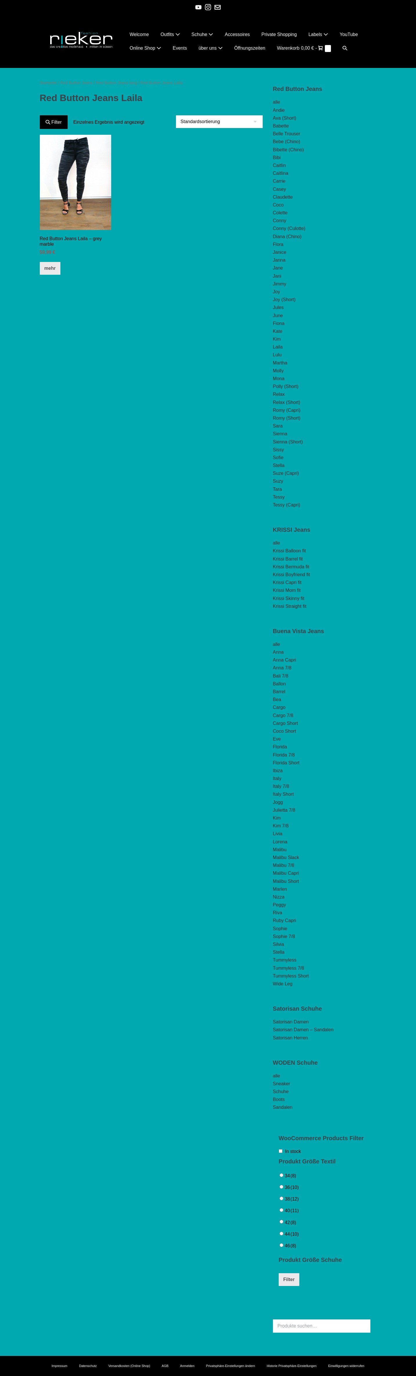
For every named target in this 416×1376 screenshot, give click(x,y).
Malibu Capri (286, 873)
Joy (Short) (284, 299)
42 (290, 1222)
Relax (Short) (286, 402)
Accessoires (237, 34)
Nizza (278, 896)
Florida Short (286, 762)
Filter (54, 122)
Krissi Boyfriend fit (291, 574)
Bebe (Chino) (286, 141)
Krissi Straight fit (290, 606)
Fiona (278, 323)
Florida (280, 746)
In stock (293, 1151)
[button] (345, 48)
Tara (277, 489)
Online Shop (145, 48)
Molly (278, 370)
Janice (279, 252)
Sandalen (283, 1107)
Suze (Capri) (286, 473)
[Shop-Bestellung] (219, 121)
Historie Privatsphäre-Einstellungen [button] (292, 1366)
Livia (277, 833)
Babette (281, 125)
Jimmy (279, 283)
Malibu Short (286, 881)
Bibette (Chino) (288, 149)
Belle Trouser (286, 133)
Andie (279, 110)
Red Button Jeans (76, 82)
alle (276, 102)
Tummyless (284, 960)
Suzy (278, 481)
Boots (279, 1099)
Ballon (279, 683)
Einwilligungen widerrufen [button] (346, 1366)
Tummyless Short (291, 975)
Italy (277, 778)
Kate (277, 331)
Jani (277, 276)
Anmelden (187, 1366)
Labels (318, 34)
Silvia (278, 944)
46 (290, 1245)
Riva (277, 912)
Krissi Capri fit (287, 582)
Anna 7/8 (282, 667)
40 (292, 1210)
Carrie (279, 181)
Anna (278, 652)
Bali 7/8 (280, 675)
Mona (278, 378)
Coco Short (284, 731)
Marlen (280, 889)
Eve (277, 738)
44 (292, 1234)
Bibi (277, 157)
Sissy (278, 449)
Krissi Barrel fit (288, 558)
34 (290, 1175)
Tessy (279, 497)
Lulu (277, 354)
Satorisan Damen (291, 1021)
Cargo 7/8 (283, 715)
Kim (277, 339)
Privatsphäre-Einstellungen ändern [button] (230, 1366)
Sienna (280, 433)
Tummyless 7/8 (288, 968)
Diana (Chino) (287, 236)
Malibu (280, 849)
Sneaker (281, 1083)
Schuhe (202, 34)
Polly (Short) (285, 386)
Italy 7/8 (281, 786)
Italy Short (283, 794)
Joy (276, 291)
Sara (278, 425)
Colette (280, 212)
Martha (280, 362)
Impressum (59, 1366)
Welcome (139, 34)
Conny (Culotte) (289, 228)
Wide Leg (283, 983)
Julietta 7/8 (284, 810)
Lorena (280, 841)
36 (292, 1187)
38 (292, 1199)
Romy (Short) (286, 418)
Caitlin (279, 165)
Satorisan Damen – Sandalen (303, 1029)
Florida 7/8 (284, 754)
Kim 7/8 (281, 825)
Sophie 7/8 (284, 936)
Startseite (48, 82)
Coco (278, 204)
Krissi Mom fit (287, 590)
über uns (211, 48)
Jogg (278, 802)
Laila (278, 346)
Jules (278, 307)
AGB (165, 1366)
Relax (279, 394)
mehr (50, 268)
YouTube (349, 34)
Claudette (283, 197)
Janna (279, 260)
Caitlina (280, 173)
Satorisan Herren (290, 1037)
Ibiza (278, 770)
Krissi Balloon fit (289, 550)
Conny (279, 220)
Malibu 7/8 (283, 865)
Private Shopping (279, 34)
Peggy (279, 904)
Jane (278, 267)
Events (180, 48)
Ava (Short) (284, 118)
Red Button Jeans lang (116, 82)
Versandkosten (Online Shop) (129, 1366)
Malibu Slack (286, 857)
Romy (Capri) (286, 410)
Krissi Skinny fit (288, 598)
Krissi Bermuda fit (291, 566)
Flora (278, 244)
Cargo (279, 707)
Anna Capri (284, 660)
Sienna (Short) (288, 441)
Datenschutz (88, 1366)
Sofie (278, 457)
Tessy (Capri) (286, 504)
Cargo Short (285, 723)
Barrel (279, 691)
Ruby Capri (284, 920)
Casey (279, 189)
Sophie (280, 928)
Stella (278, 465)
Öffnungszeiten (249, 48)
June (278, 315)
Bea (277, 699)
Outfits (170, 34)
